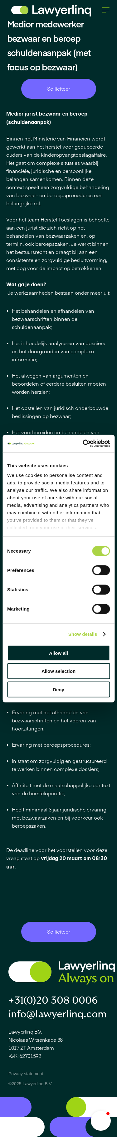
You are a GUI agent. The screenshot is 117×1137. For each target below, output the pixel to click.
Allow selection (58, 671)
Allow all (58, 652)
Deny (58, 689)
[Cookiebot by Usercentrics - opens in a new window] (83, 444)
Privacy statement (25, 1073)
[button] (101, 1121)
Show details (82, 634)
